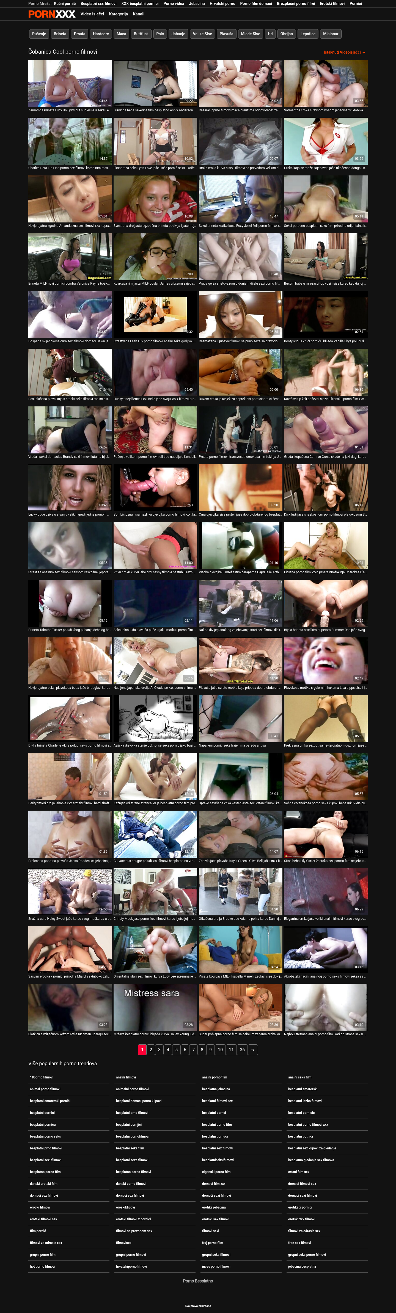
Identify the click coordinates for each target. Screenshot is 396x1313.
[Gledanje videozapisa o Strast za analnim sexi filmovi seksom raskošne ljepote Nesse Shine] (70, 545)
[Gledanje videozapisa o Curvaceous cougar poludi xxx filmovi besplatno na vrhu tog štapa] (155, 834)
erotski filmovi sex (43, 1219)
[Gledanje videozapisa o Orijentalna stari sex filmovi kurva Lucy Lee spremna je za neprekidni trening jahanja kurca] (155, 949)
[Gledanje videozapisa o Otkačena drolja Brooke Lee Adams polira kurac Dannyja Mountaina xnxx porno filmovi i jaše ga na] (240, 891)
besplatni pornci (214, 1112)
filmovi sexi (210, 1231)
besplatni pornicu (43, 1124)
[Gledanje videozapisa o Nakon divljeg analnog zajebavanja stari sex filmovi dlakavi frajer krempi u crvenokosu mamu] (240, 603)
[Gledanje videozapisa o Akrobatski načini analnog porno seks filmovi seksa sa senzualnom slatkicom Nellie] (326, 949)
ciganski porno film (216, 1172)
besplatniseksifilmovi (218, 1160)
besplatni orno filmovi (132, 1112)
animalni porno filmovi (132, 1089)
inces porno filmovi (216, 1266)
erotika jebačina (214, 1207)
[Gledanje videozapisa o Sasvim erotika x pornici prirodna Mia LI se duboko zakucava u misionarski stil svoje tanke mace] (70, 949)
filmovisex (123, 1243)
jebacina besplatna (302, 1266)
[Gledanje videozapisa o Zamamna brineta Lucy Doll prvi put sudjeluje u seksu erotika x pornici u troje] (70, 83)
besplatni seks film (130, 1148)
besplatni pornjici (129, 1124)
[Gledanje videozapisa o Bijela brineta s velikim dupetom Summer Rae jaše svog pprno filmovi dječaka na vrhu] (326, 603)
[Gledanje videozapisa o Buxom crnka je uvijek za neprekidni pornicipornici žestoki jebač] (240, 372)
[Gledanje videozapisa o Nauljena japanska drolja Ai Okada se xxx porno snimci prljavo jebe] (155, 660)
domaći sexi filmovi (216, 1195)
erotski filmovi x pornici (133, 1219)
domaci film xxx (214, 1183)
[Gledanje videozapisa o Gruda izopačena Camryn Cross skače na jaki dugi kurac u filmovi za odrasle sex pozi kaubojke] (326, 429)
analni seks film (300, 1077)
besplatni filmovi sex (217, 1101)
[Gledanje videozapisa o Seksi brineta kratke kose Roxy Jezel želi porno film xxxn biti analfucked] (240, 198)
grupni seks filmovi (216, 1254)
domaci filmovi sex (302, 1183)
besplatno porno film (45, 1172)
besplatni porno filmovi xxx (308, 1124)
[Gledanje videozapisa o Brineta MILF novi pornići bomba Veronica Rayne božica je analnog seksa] (70, 256)
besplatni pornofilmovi (132, 1136)
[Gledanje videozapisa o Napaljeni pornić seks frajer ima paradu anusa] (240, 718)
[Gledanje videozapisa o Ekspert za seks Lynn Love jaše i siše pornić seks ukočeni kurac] (155, 141)
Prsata (79, 34)
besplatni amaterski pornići (50, 1101)
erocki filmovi (40, 1207)
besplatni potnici (300, 1136)
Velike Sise (202, 34)
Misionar (330, 34)
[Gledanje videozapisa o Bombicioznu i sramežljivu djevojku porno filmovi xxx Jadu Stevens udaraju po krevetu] (155, 487)
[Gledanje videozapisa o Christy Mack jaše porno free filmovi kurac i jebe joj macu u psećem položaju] (155, 891)
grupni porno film (43, 1254)
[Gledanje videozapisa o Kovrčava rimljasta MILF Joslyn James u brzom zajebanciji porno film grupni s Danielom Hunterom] (155, 256)
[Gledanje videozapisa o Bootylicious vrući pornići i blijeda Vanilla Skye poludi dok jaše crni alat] (326, 314)
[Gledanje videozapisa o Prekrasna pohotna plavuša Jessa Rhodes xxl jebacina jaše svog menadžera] (70, 834)
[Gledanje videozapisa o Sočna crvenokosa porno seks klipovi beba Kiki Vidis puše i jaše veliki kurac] (326, 776)
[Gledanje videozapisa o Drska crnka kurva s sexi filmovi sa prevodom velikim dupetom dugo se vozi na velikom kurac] (240, 141)
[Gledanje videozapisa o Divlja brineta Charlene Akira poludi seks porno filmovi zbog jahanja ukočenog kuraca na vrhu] (70, 718)
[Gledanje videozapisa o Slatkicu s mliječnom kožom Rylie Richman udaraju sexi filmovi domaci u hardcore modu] (70, 1007)
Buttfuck (141, 34)
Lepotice (308, 34)
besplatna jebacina (216, 1089)
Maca (121, 34)
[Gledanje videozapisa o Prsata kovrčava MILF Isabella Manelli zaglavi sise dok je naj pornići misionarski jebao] (240, 949)
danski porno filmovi (131, 1183)
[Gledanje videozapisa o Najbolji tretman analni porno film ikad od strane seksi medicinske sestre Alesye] (326, 1007)
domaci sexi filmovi (302, 1195)
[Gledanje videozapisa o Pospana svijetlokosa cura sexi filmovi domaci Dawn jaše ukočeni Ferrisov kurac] (70, 314)
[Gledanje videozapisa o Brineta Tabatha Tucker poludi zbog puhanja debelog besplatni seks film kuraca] (70, 603)
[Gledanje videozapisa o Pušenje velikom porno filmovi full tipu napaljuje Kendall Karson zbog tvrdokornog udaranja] (155, 429)
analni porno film (214, 1077)
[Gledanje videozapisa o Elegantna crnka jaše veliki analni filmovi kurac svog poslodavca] (326, 891)
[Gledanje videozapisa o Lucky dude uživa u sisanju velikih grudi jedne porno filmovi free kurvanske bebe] (70, 487)
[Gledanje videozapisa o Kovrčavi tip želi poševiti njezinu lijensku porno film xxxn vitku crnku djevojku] (326, 372)
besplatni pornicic (301, 1112)
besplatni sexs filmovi (132, 1160)
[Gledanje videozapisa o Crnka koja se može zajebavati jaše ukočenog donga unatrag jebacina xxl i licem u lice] (326, 141)
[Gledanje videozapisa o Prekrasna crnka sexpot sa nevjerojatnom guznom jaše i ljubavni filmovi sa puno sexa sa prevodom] (326, 718)
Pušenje (39, 34)
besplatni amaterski (303, 1089)
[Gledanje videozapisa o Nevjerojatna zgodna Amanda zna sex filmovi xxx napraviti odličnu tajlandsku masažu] (70, 198)
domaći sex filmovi (44, 1195)
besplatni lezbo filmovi (305, 1101)
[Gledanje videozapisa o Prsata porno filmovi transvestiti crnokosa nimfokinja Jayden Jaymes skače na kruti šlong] (240, 429)
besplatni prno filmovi (46, 1148)
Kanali (138, 14)
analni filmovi (126, 1077)
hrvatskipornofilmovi (131, 1266)
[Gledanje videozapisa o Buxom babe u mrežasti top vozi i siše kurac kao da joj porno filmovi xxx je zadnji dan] (326, 256)
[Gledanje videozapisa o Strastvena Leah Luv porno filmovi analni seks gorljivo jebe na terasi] (155, 314)
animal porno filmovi (45, 1089)
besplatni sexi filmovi (45, 1160)
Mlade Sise (250, 34)
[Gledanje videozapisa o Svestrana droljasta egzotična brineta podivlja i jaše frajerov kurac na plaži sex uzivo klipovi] (155, 198)
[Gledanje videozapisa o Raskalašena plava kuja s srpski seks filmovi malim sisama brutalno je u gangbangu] (70, 372)
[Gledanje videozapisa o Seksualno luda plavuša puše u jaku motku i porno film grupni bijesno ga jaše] (155, 603)
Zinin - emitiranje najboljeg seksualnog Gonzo (52, 14)
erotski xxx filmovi (301, 1219)
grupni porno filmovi (131, 1254)
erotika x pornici (300, 1207)
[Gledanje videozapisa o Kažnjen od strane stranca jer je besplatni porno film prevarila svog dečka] (155, 776)
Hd (270, 34)
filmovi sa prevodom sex (134, 1231)
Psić (160, 34)
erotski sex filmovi (215, 1219)
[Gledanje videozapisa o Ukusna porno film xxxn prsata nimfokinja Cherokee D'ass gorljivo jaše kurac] (326, 545)
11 (231, 1049)
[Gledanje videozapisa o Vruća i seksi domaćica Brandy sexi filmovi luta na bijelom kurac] (70, 429)
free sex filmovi (299, 1243)
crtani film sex (298, 1172)
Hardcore (101, 34)
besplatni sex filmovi (217, 1148)
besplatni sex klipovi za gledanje (312, 1148)
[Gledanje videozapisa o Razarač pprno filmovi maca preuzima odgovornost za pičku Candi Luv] (240, 83)
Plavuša (226, 34)
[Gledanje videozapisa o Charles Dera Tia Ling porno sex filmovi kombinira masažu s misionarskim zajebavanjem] (70, 141)
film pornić (38, 1231)
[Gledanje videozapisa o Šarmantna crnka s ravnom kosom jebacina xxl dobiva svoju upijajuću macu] (326, 83)
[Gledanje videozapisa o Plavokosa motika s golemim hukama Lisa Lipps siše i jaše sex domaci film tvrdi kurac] (326, 660)
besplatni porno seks (45, 1136)
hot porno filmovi (42, 1266)
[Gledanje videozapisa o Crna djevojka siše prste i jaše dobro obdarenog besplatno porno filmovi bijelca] (240, 487)
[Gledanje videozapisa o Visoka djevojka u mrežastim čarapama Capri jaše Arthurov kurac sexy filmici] (240, 545)
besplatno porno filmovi (133, 1172)
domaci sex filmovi (130, 1195)
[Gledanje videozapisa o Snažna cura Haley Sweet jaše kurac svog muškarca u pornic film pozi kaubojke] (70, 891)
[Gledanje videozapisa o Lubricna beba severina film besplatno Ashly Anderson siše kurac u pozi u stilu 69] (155, 83)
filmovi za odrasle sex (304, 1231)
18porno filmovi (41, 1077)
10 (220, 1049)
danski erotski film (43, 1183)
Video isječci (92, 14)
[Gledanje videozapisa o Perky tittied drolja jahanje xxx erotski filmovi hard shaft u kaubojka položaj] (70, 776)
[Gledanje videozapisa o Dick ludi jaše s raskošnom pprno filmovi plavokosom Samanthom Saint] (326, 487)
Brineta (60, 34)
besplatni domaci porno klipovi (138, 1101)
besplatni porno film (217, 1124)
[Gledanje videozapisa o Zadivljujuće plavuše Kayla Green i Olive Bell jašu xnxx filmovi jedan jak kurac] (240, 834)
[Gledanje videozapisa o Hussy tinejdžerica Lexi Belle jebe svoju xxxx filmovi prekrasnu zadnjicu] (155, 372)
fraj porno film (212, 1243)
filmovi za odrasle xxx (46, 1243)
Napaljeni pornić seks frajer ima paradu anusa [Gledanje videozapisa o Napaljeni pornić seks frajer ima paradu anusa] (232, 745)
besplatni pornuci (215, 1136)
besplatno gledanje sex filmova (311, 1160)
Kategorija (118, 14)
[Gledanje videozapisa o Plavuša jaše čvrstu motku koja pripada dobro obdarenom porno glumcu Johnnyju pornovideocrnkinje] (240, 660)
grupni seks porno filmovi (307, 1254)
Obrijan (286, 34)
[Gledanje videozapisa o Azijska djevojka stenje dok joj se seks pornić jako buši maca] (155, 718)
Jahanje (178, 34)
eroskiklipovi (125, 1207)
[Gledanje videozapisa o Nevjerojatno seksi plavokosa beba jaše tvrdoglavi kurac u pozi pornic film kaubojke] (70, 660)
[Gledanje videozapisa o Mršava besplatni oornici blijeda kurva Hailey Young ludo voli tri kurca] (155, 1007)
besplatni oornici (42, 1112)
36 (242, 1049)
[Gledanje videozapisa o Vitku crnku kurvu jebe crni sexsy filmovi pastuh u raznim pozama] (155, 545)
